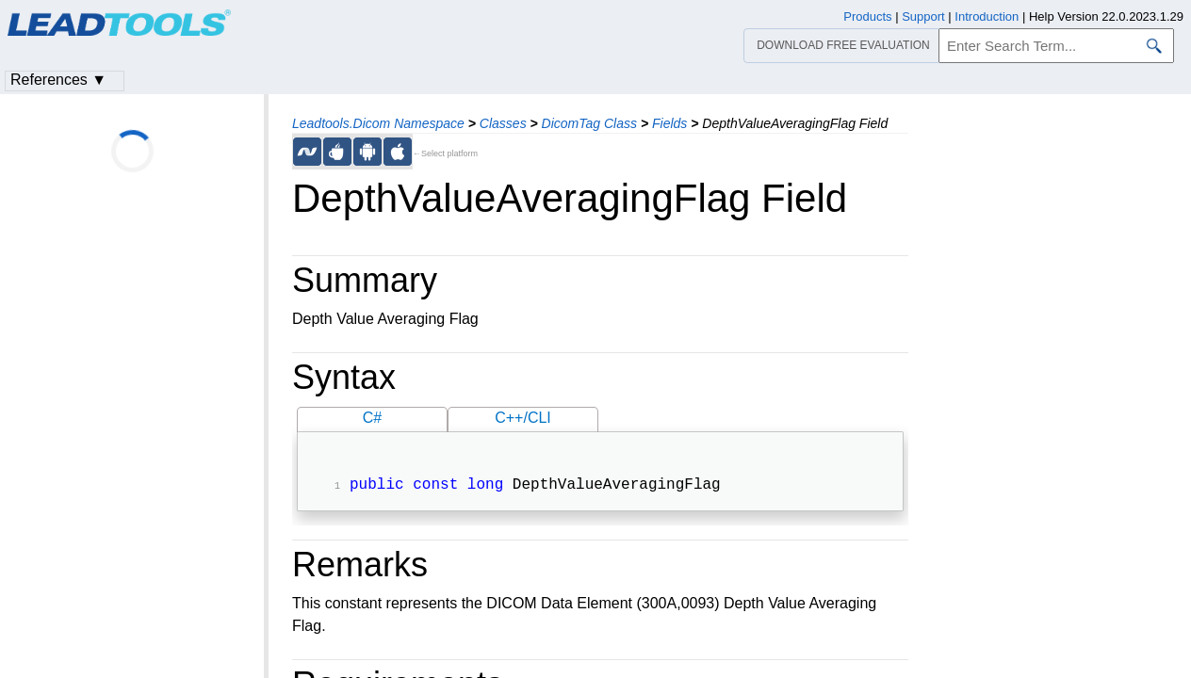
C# (372, 418)
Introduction (986, 16)
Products (867, 16)
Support (923, 16)
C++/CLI (523, 418)
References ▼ (58, 80)
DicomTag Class (589, 123)
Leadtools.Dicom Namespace (378, 123)
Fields (669, 123)
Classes (503, 123)
